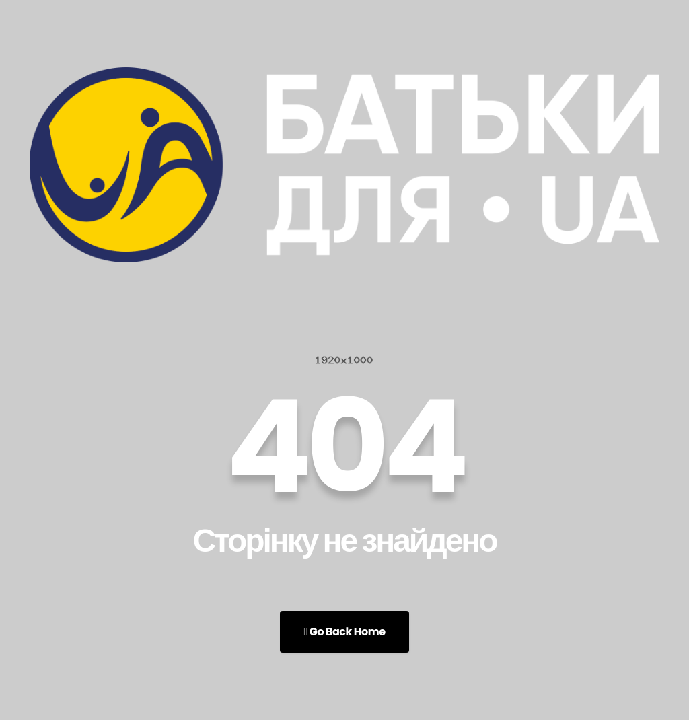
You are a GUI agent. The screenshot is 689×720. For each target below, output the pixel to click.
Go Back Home (344, 631)
